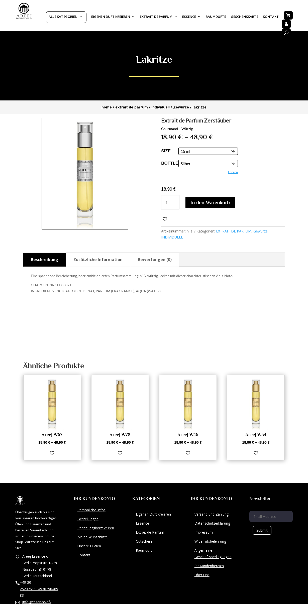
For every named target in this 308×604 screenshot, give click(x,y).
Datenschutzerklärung (212, 523)
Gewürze (181, 107)
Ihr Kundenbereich (209, 565)
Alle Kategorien (63, 17)
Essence (189, 17)
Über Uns (202, 574)
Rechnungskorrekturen (95, 528)
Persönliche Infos (91, 510)
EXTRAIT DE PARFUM (131, 107)
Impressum (203, 532)
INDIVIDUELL (160, 107)
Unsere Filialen (89, 546)
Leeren (233, 172)
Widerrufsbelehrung (210, 541)
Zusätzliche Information (98, 259)
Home (106, 107)
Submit (262, 530)
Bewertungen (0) (155, 259)
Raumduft (144, 550)
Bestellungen (87, 519)
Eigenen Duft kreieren (110, 17)
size (166, 151)
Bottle (169, 163)
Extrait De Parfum (156, 17)
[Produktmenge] (170, 202)
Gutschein (144, 541)
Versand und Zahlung (211, 514)
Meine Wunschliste (92, 537)
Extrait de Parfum (150, 532)
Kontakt (271, 17)
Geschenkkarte (244, 17)
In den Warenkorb (210, 202)
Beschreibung (44, 259)
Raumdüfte (216, 17)
